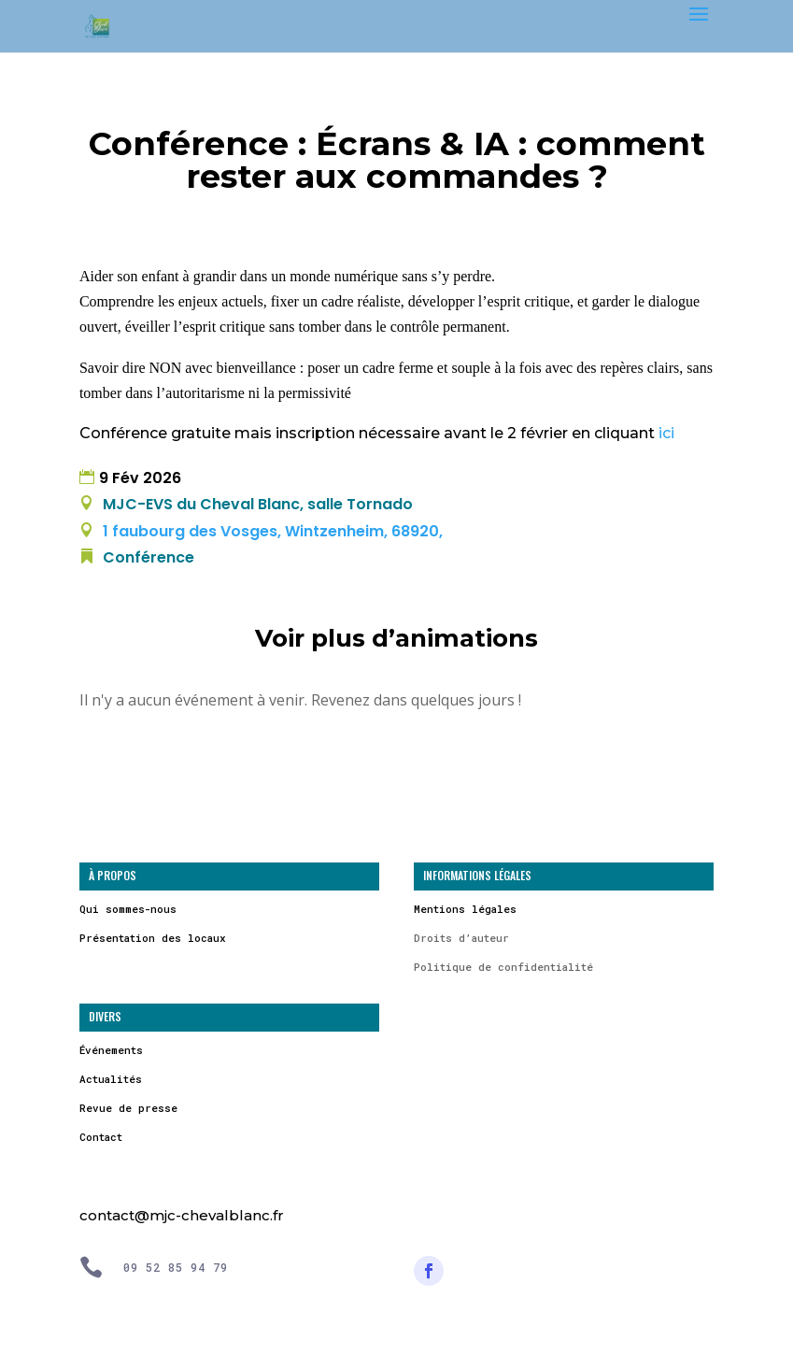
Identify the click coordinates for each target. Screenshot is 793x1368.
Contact (100, 1137)
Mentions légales (465, 909)
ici (666, 433)
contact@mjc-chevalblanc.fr (181, 1215)
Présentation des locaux (152, 938)
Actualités (110, 1079)
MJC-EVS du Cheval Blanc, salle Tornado (258, 504)
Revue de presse (128, 1108)
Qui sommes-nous (128, 909)
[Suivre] (429, 1271)
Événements (111, 1050)
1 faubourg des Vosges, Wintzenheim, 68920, (271, 531)
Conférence (148, 557)
